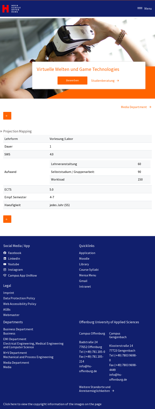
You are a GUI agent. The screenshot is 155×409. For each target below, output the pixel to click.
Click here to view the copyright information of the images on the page (52, 404)
